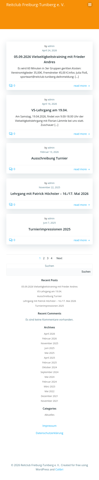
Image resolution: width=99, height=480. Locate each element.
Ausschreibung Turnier (49, 296)
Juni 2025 (49, 348)
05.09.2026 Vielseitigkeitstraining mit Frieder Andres (49, 286)
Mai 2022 (49, 391)
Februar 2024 (49, 381)
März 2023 (49, 386)
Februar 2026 (49, 338)
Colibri (59, 469)
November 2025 (49, 343)
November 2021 (49, 400)
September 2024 (49, 372)
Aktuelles (49, 414)
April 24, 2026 (49, 50)
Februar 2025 (49, 362)
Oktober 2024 (49, 367)
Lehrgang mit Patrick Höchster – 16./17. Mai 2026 (49, 301)
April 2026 (49, 333)
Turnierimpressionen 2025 (49, 305)
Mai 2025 (49, 352)
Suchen (49, 266)
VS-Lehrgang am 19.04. (49, 291)
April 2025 (49, 357)
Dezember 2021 (49, 396)
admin (51, 46)
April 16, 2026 (49, 103)
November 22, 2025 (49, 187)
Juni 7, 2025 (49, 222)
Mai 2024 (49, 376)
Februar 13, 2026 (49, 151)
